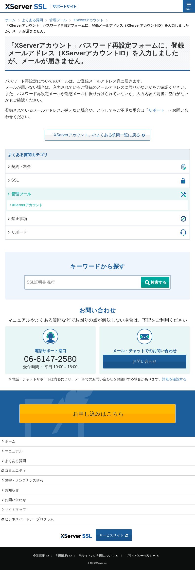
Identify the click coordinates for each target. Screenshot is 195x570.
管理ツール (19, 194)
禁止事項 (17, 219)
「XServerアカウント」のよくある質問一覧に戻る (97, 135)
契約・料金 (19, 166)
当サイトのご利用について (99, 555)
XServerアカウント (26, 205)
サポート (156, 110)
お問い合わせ (145, 361)
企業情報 (41, 555)
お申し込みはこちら (97, 414)
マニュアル (13, 451)
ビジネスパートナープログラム (29, 519)
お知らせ (12, 490)
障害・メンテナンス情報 (24, 480)
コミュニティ (15, 470)
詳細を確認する (174, 379)
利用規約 (64, 555)
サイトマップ (15, 509)
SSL (13, 180)
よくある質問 (15, 461)
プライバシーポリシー (143, 555)
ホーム (10, 441)
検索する (155, 283)
